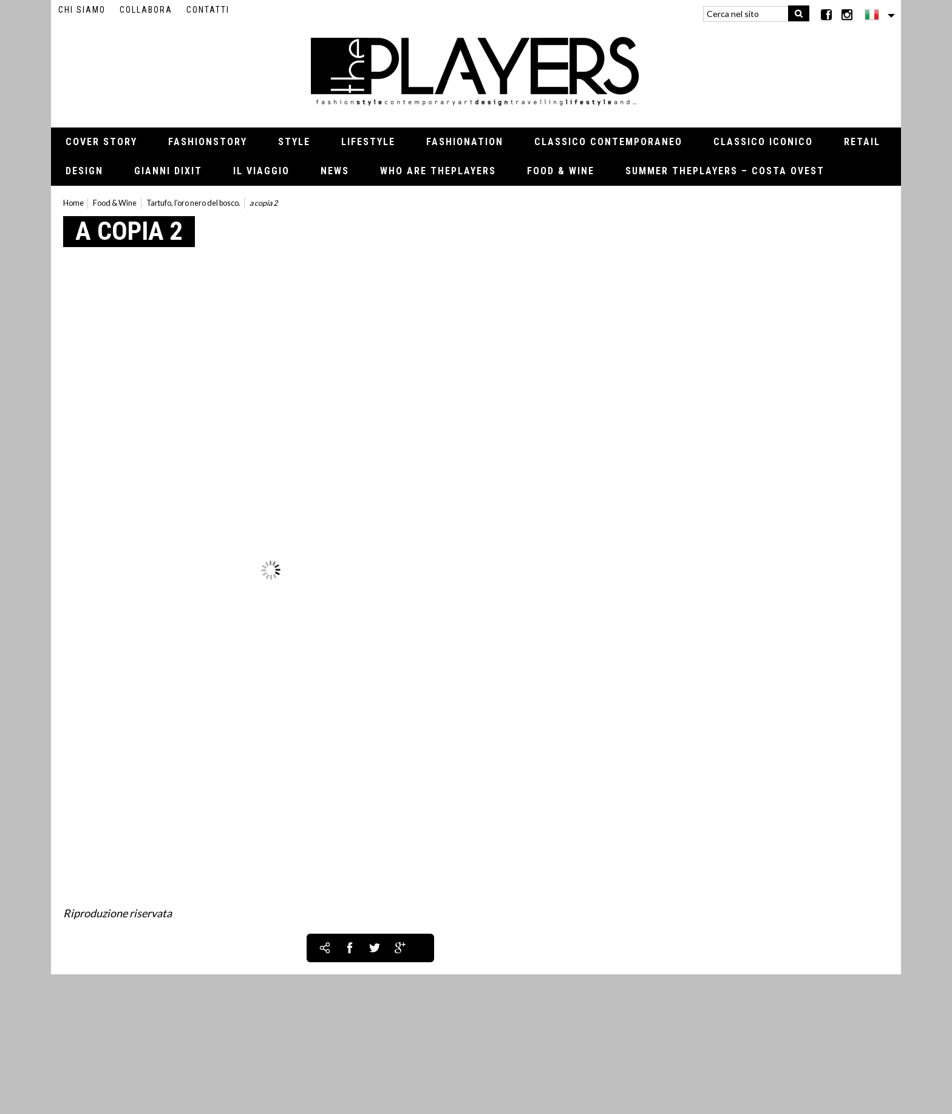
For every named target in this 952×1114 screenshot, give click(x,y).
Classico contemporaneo (608, 142)
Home (73, 203)
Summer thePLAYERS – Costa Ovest (724, 171)
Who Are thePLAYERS (438, 171)
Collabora (146, 10)
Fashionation (464, 142)
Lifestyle (368, 142)
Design (84, 171)
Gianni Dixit (168, 171)
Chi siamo (82, 10)
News (335, 171)
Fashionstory (207, 142)
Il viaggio (261, 171)
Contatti (207, 10)
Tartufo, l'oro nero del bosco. (193, 203)
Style (294, 142)
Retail (862, 142)
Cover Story (101, 142)
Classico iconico (763, 142)
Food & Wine (560, 171)
